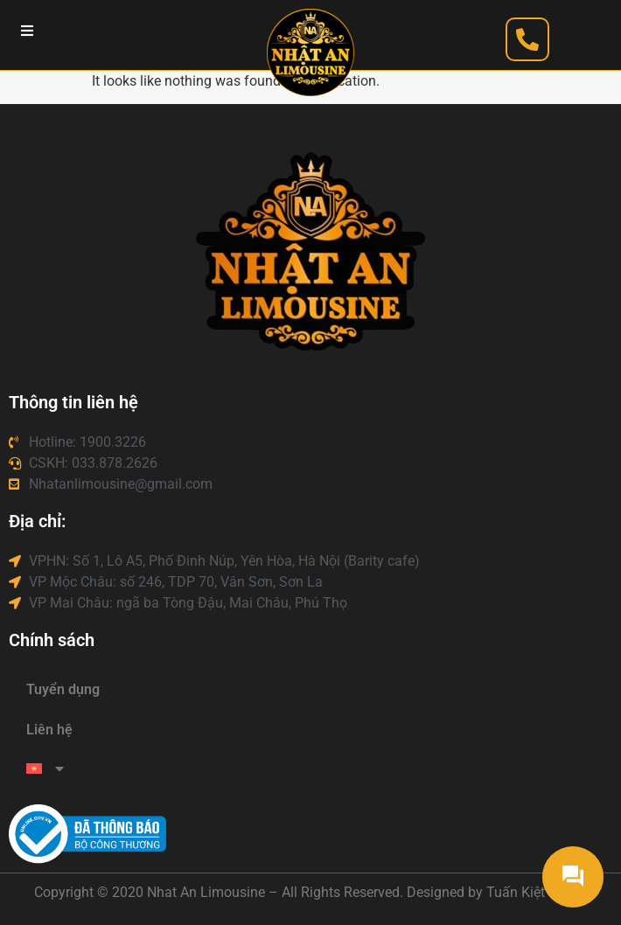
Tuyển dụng (63, 689)
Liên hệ (49, 729)
